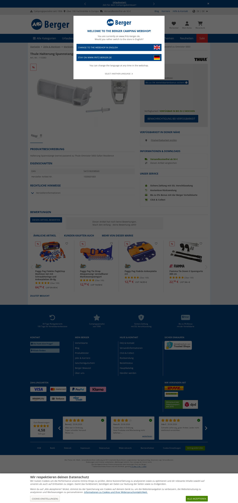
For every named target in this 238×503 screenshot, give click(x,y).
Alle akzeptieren (196, 498)
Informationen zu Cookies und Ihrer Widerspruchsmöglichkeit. (116, 492)
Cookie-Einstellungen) (45, 498)
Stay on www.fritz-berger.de (119, 57)
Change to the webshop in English (119, 47)
